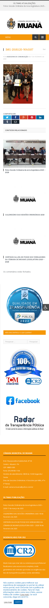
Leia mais (25, 594)
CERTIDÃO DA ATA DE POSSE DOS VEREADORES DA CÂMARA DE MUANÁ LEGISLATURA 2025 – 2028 (25, 259)
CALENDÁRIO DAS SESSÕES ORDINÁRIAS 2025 (24, 214)
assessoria (21, 566)
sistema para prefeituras (35, 563)
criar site (19, 563)
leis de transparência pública (14, 573)
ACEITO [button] (18, 602)
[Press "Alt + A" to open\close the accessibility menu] (46, 307)
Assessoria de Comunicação (17, 57)
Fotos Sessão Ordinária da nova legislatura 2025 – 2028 (25, 6)
